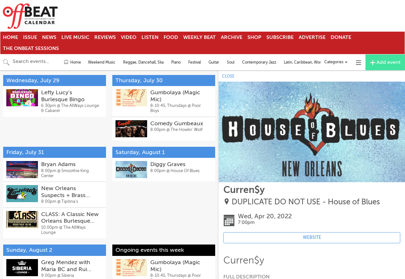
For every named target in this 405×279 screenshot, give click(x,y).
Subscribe (280, 37)
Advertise (312, 37)
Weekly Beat (199, 37)
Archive (231, 37)
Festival (194, 62)
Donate (341, 37)
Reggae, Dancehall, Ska (143, 62)
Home (10, 37)
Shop (254, 37)
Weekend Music (101, 62)
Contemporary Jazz (259, 62)
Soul (230, 62)
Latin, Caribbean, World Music (309, 62)
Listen (150, 37)
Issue (30, 37)
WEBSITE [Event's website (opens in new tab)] (312, 237)
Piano (176, 62)
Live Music (75, 37)
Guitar (214, 62)
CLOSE (228, 76)
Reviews (105, 37)
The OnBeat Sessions (31, 48)
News (49, 37)
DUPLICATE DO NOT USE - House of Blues (306, 202)
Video (128, 37)
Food (171, 37)
